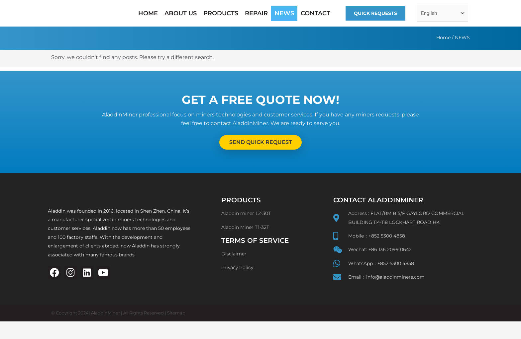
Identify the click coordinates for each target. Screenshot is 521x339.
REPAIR (256, 13)
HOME (148, 13)
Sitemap (176, 330)
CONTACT (315, 13)
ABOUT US (180, 13)
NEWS (284, 13)
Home (443, 37)
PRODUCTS (220, 13)
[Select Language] (442, 13)
